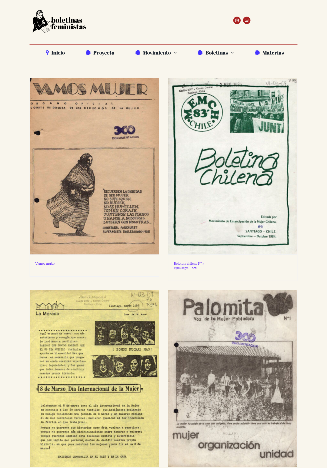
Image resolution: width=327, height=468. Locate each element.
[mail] (246, 20)
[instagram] (237, 20)
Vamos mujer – (46, 263)
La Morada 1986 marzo (65, 444)
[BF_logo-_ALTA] (59, 9)
